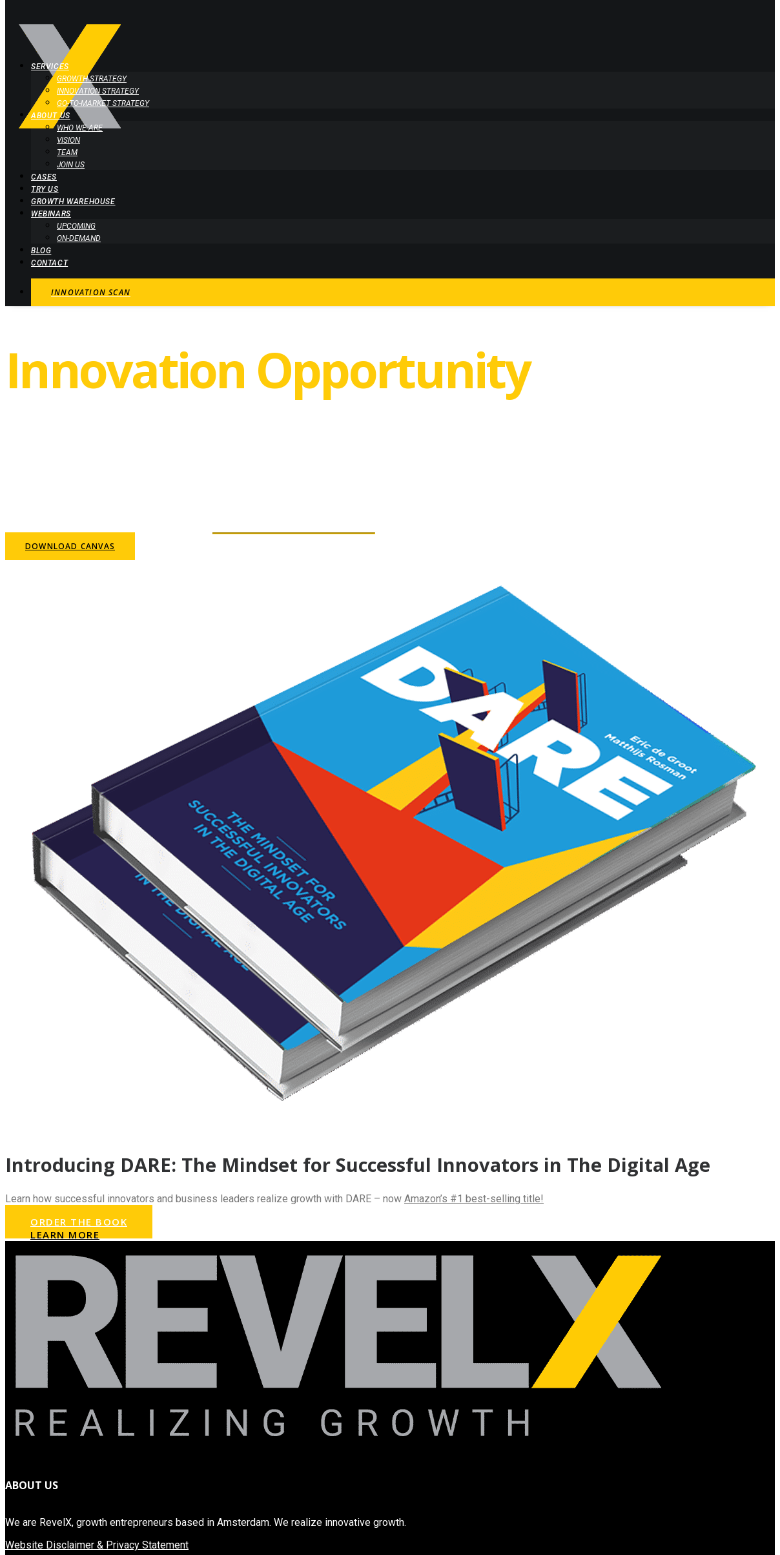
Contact (49, 262)
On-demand (79, 238)
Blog (41, 250)
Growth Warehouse (73, 201)
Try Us (45, 189)
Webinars (51, 213)
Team (67, 152)
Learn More (64, 1234)
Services (50, 66)
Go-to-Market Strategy (103, 103)
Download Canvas (70, 546)
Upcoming (76, 226)
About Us (50, 115)
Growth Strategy (92, 78)
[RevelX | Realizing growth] (390, 24)
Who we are (80, 127)
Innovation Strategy (98, 91)
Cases (44, 177)
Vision (68, 140)
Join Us (71, 164)
